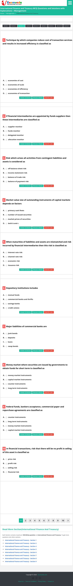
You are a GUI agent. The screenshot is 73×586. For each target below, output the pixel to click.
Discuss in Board (37, 98)
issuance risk (13, 265)
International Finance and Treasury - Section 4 (20, 546)
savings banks (14, 304)
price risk (12, 459)
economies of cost (15, 80)
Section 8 (59, 26)
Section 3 (21, 26)
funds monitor (14, 131)
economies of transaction (19, 93)
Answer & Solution (25, 98)
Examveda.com (42, 575)
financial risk (13, 472)
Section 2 (13, 26)
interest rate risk (15, 252)
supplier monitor (15, 127)
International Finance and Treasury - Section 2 (20, 543)
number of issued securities (19, 215)
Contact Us (51, 581)
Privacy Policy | (42, 581)
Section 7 (51, 26)
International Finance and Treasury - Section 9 (20, 561)
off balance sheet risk (17, 168)
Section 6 (44, 26)
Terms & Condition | (31, 581)
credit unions (13, 308)
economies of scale (16, 85)
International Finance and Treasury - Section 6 (20, 552)
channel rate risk (15, 257)
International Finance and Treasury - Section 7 (20, 555)
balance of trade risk (16, 177)
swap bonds (13, 346)
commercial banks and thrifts (20, 299)
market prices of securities (19, 219)
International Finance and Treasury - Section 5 (20, 549)
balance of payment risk (18, 181)
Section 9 (66, 26)
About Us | (21, 581)
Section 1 (6, 26)
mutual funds (13, 295)
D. (4, 93)
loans (10, 342)
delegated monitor (16, 135)
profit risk (12, 463)
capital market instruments (19, 379)
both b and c (13, 223)
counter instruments (17, 384)
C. (3, 89)
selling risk (12, 468)
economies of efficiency (18, 89)
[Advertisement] (37, 64)
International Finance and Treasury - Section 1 (20, 540)
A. (4, 80)
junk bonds (12, 333)
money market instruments (19, 375)
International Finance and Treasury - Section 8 (20, 558)
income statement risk (17, 173)
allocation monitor (16, 139)
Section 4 (29, 26)
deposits (11, 338)
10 (63, 520)
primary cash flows (16, 210)
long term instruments (17, 388)
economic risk (14, 261)
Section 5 (36, 26)
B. (4, 85)
